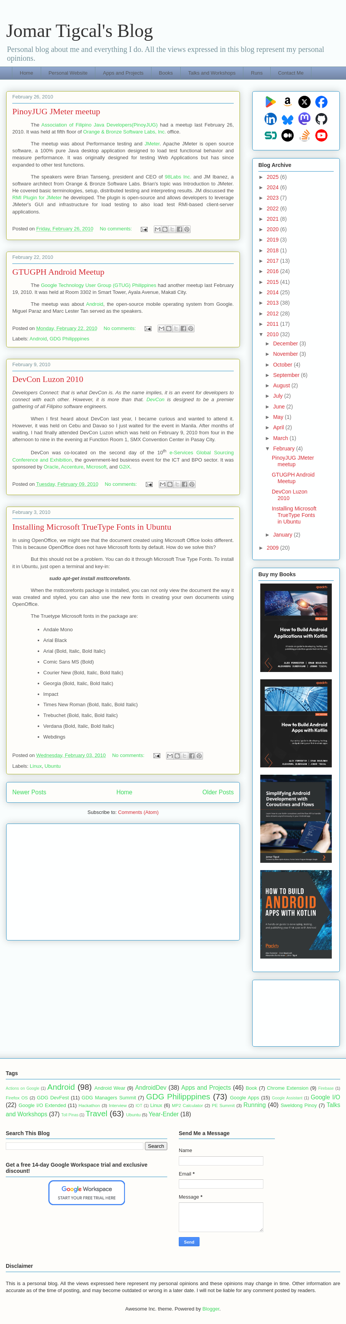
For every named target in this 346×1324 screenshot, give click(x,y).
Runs (257, 73)
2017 (273, 261)
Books (166, 73)
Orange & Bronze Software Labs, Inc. (124, 132)
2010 (273, 334)
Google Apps (244, 1098)
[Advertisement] (123, 880)
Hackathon (89, 1105)
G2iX (124, 467)
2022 (273, 208)
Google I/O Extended (42, 1105)
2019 (273, 240)
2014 (273, 292)
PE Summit (223, 1105)
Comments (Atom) (138, 812)
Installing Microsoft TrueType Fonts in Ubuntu (91, 527)
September (287, 375)
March (281, 438)
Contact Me (290, 73)
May (278, 417)
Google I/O (325, 1097)
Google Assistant (287, 1098)
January (283, 535)
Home (26, 73)
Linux (36, 766)
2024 (273, 187)
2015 (273, 282)
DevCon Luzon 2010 (47, 379)
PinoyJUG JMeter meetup (56, 111)
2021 (273, 219)
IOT (139, 1106)
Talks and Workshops (212, 73)
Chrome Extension (287, 1088)
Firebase (326, 1088)
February (284, 448)
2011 (273, 324)
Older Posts (218, 792)
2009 (273, 548)
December (286, 343)
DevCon (155, 399)
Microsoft (96, 467)
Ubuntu (53, 766)
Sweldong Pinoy (299, 1105)
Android (94, 304)
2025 (273, 177)
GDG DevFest (53, 1098)
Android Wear (110, 1088)
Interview (118, 1105)
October (283, 365)
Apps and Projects (123, 73)
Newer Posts (29, 792)
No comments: (116, 229)
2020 (273, 229)
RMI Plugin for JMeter (37, 197)
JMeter (152, 144)
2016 (273, 271)
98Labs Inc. (178, 177)
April (279, 427)
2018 (273, 250)
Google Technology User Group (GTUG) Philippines (98, 285)
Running (254, 1105)
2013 (273, 303)
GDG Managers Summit (109, 1098)
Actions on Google (22, 1088)
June (279, 407)
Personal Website (68, 73)
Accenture (72, 467)
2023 (273, 198)
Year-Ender (164, 1114)
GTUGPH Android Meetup (58, 272)
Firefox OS (17, 1097)
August (282, 385)
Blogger (210, 1309)
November (286, 354)
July (278, 396)
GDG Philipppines (69, 339)
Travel (96, 1113)
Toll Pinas (69, 1115)
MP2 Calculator (187, 1105)
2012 (273, 313)
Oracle (51, 467)
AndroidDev (150, 1087)
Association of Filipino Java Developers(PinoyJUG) (100, 125)
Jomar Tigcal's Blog (79, 30)
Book (251, 1088)
